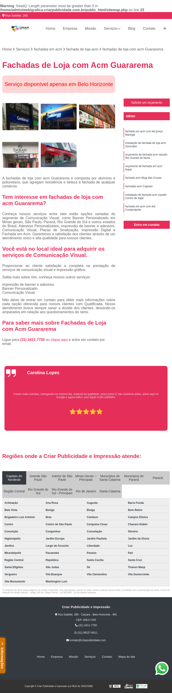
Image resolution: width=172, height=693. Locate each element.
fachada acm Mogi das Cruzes (143, 177)
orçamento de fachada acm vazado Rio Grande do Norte (146, 156)
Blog (131, 28)
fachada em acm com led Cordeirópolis (140, 208)
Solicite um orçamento (146, 102)
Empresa (70, 28)
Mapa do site (126, 656)
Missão (90, 28)
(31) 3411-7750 (33, 340)
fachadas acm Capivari (139, 186)
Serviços (111, 28)
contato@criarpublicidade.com (86, 640)
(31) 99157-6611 (85, 632)
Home (50, 28)
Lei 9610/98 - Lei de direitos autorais (78, 592)
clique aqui (59, 340)
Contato (149, 28)
